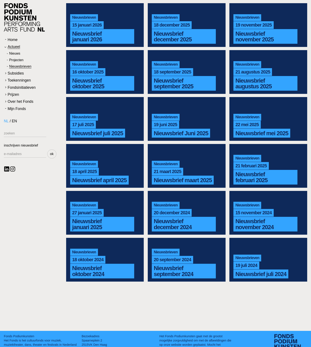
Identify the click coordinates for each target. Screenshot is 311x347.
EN (14, 121)
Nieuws (14, 53)
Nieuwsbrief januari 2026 (87, 36)
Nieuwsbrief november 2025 (254, 36)
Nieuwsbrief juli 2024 (260, 274)
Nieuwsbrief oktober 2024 (88, 271)
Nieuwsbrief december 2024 (173, 224)
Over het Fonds (20, 101)
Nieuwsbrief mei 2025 (261, 133)
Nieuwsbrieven (20, 66)
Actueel (14, 47)
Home (13, 40)
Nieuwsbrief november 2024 (254, 224)
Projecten (16, 60)
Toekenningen (19, 80)
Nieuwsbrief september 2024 (173, 271)
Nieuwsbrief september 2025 (173, 83)
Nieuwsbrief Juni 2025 (181, 133)
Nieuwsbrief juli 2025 (97, 133)
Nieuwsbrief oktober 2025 (88, 83)
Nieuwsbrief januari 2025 (87, 224)
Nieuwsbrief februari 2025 (251, 177)
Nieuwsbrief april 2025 (99, 180)
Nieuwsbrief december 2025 (173, 36)
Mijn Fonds (17, 109)
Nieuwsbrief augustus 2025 (253, 83)
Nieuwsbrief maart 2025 (183, 180)
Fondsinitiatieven (22, 87)
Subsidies (16, 73)
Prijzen (13, 94)
